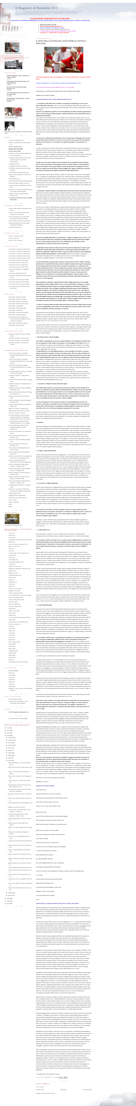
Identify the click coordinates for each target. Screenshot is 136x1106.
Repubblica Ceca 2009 (14, 590)
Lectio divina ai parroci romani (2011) (18, 264)
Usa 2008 (11, 626)
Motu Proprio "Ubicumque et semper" (18, 323)
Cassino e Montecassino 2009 (16, 599)
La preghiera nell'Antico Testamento (18, 166)
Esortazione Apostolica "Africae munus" (19, 338)
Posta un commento (40, 1086)
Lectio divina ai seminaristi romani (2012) (19, 251)
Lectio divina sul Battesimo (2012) (17, 273)
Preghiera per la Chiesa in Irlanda (16, 807)
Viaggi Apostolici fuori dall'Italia (17, 495)
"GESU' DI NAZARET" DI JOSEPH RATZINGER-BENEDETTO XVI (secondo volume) (20, 361)
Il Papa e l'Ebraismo (14, 502)
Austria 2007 (12, 633)
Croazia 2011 (12, 564)
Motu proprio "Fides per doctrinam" (18, 299)
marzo (10, 760)
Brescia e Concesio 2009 (15, 588)
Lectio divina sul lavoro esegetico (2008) (19, 284)
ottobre (10, 742)
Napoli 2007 (12, 628)
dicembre (10, 737)
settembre (10, 745)
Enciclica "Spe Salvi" (14, 238)
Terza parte (11, 677)
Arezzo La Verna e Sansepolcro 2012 (18, 544)
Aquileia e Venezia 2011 (15, 566)
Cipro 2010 (11, 579)
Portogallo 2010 (13, 582)
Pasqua (10, 506)
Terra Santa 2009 (13, 602)
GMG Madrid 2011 (13, 559)
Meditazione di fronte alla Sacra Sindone (19, 410)
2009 (8, 898)
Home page (64, 1089)
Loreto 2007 (12, 635)
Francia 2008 (12, 613)
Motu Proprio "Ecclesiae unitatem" (17, 314)
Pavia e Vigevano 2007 (14, 642)
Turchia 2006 (12, 644)
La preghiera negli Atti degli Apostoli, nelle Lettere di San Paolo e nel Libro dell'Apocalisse (20, 159)
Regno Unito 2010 (13, 573)
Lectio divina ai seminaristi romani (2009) (19, 258)
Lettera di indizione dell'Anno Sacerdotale (19, 221)
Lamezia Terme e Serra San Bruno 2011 (19, 553)
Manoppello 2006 (13, 651)
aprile (9, 758)
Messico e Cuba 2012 (14, 546)
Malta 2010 (11, 586)
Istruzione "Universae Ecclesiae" (17, 413)
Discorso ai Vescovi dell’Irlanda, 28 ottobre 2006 (53, 320)
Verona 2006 (12, 646)
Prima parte (11, 673)
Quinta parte (12, 681)
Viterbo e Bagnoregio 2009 (15, 593)
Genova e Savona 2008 (14, 624)
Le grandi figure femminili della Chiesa (19, 172)
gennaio (10, 895)
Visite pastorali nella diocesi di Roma (18, 662)
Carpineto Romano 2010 (15, 575)
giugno (10, 753)
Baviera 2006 (12, 648)
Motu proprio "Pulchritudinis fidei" (18, 308)
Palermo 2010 (12, 571)
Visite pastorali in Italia (15, 493)
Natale (10, 504)
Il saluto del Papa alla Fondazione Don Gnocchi (20, 867)
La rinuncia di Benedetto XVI (16, 140)
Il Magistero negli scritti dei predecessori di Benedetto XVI (55, 29)
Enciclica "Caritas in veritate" (16, 236)
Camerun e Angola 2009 (15, 606)
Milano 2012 (12, 542)
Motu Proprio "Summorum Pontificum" (19, 312)
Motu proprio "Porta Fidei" (15, 310)
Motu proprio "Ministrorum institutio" (18, 301)
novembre (11, 740)
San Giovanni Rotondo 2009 (16, 597)
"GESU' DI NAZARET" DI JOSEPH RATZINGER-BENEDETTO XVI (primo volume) (20, 367)
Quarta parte (12, 679)
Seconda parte (12, 675)
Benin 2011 (11, 548)
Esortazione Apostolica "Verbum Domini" (19, 340)
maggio (10, 755)
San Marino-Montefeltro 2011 (16, 562)
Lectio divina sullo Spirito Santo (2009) (19, 279)
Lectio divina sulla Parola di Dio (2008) (19, 282)
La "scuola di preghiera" (15, 155)
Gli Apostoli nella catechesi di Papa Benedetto (20, 181)
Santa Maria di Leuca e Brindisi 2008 (18, 622)
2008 (8, 901)
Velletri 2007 (12, 630)
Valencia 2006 (12, 653)
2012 (8, 730)
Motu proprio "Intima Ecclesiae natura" (19, 303)
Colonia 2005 (12, 657)
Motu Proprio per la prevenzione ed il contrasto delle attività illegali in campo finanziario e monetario (19, 319)
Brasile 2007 (12, 639)
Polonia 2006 (12, 655)
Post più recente (40, 1089)
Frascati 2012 (12, 537)
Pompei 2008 (12, 608)
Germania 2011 (12, 555)
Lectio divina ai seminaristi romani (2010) (19, 256)
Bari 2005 (11, 659)
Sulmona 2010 (12, 577)
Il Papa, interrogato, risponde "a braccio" (19, 183)
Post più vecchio (87, 1089)
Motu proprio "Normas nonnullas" (17, 297)
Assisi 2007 (12, 637)
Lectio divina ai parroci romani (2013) (18, 260)
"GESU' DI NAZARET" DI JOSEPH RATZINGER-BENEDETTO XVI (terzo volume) (20, 355)
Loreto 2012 (12, 533)
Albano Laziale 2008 (14, 610)
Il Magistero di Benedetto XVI (36, 8)
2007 (8, 903)
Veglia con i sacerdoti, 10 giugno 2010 (18, 408)
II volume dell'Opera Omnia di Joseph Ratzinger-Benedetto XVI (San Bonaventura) (18, 427)
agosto (10, 747)
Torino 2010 (12, 584)
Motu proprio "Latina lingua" (16, 306)
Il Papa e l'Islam (13, 500)
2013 (8, 728)
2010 (8, 735)
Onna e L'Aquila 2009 (14, 604)
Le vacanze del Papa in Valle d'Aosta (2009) (20, 595)
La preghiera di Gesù (14, 164)
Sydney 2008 (12, 619)
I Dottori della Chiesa (14, 178)
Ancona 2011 (12, 557)
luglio (10, 750)
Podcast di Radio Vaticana (15, 699)
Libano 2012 (12, 535)
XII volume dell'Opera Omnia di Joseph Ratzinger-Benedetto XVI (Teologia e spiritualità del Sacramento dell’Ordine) (19, 417)
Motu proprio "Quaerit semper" (17, 325)
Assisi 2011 (12, 551)
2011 (8, 733)
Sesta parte (11, 684)
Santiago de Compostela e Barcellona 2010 (19, 568)
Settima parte (12, 686)
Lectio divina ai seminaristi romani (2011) (19, 253)
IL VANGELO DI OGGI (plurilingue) (18, 718)
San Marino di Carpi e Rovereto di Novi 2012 (20, 539)
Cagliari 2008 (12, 615)
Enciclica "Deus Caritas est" (16, 240)
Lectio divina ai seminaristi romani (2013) (19, 249)
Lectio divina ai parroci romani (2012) (18, 262)
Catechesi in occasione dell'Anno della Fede (20, 153)
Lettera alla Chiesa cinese (15, 227)
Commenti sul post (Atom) (48, 1093)
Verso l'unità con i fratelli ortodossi (17, 497)
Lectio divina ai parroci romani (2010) (18, 267)
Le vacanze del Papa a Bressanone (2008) (19, 617)
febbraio (10, 893)
